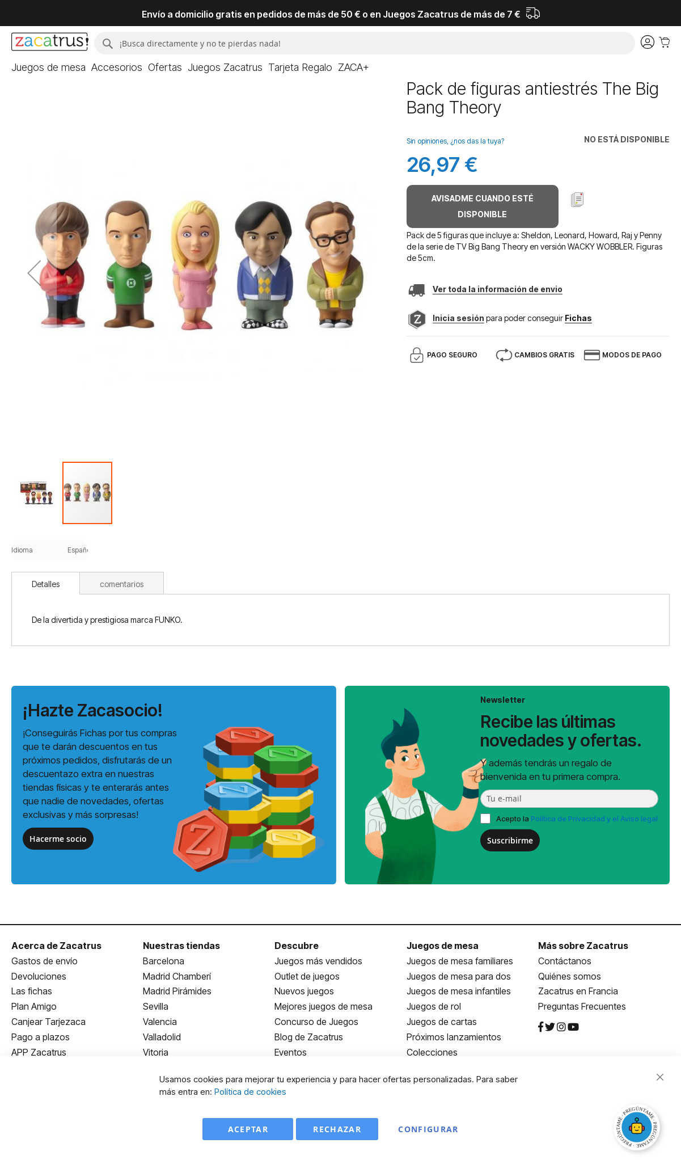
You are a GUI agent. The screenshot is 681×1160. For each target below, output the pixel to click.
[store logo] (49, 43)
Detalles (46, 584)
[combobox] (364, 43)
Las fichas (31, 991)
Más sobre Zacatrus (583, 945)
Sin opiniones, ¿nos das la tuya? (455, 141)
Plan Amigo (34, 1006)
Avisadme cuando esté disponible (483, 206)
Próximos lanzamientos (454, 1037)
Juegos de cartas (442, 1021)
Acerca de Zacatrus (56, 945)
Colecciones (432, 1052)
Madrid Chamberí (177, 976)
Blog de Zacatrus (308, 1037)
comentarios (121, 584)
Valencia (160, 1021)
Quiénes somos (569, 976)
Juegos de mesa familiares (460, 961)
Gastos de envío (44, 961)
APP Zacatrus (38, 1052)
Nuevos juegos (304, 991)
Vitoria (155, 1052)
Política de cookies (250, 1091)
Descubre (296, 945)
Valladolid (162, 1037)
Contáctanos (564, 961)
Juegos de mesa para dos (459, 976)
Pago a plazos (40, 1037)
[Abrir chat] (638, 1129)
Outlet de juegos (307, 976)
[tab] (45, 583)
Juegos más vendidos (318, 961)
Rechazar (337, 1129)
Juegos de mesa (443, 945)
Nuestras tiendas (181, 945)
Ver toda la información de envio (497, 289)
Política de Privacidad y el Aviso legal (594, 818)
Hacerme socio (58, 838)
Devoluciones (38, 976)
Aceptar (248, 1129)
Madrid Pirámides (177, 991)
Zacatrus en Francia (578, 991)
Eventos (290, 1052)
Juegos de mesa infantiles (459, 991)
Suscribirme (510, 840)
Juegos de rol (434, 1006)
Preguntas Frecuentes (582, 1006)
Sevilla (155, 1006)
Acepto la (577, 818)
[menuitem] (48, 67)
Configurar (428, 1129)
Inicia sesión (458, 318)
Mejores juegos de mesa (323, 1006)
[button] (34, 273)
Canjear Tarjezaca (48, 1021)
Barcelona (163, 961)
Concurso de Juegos (316, 1021)
